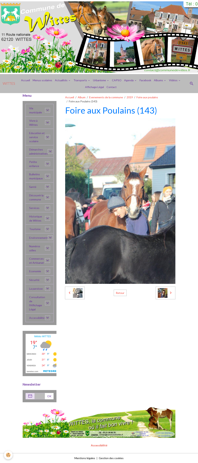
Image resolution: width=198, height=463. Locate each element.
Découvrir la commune (36, 197)
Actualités (61, 80)
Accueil (25, 80)
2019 (130, 97)
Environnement (38, 237)
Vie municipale (35, 110)
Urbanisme (100, 80)
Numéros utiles (34, 248)
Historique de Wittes (35, 218)
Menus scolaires (42, 80)
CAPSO (116, 80)
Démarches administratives (38, 151)
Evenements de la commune (106, 97)
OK (49, 396)
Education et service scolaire (37, 137)
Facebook (145, 80)
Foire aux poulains (147, 97)
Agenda (129, 80)
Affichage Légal (94, 87)
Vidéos (173, 80)
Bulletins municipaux (36, 176)
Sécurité (34, 280)
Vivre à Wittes (33, 122)
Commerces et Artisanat (36, 260)
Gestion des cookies (111, 458)
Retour (120, 292)
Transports (80, 80)
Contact (112, 87)
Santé (32, 186)
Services (34, 208)
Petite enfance (34, 164)
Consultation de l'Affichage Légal (37, 303)
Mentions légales (84, 458)
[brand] (9, 83)
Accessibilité (37, 317)
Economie (35, 271)
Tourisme (35, 229)
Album (81, 97)
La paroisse (36, 288)
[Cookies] (8, 455)
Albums (159, 80)
